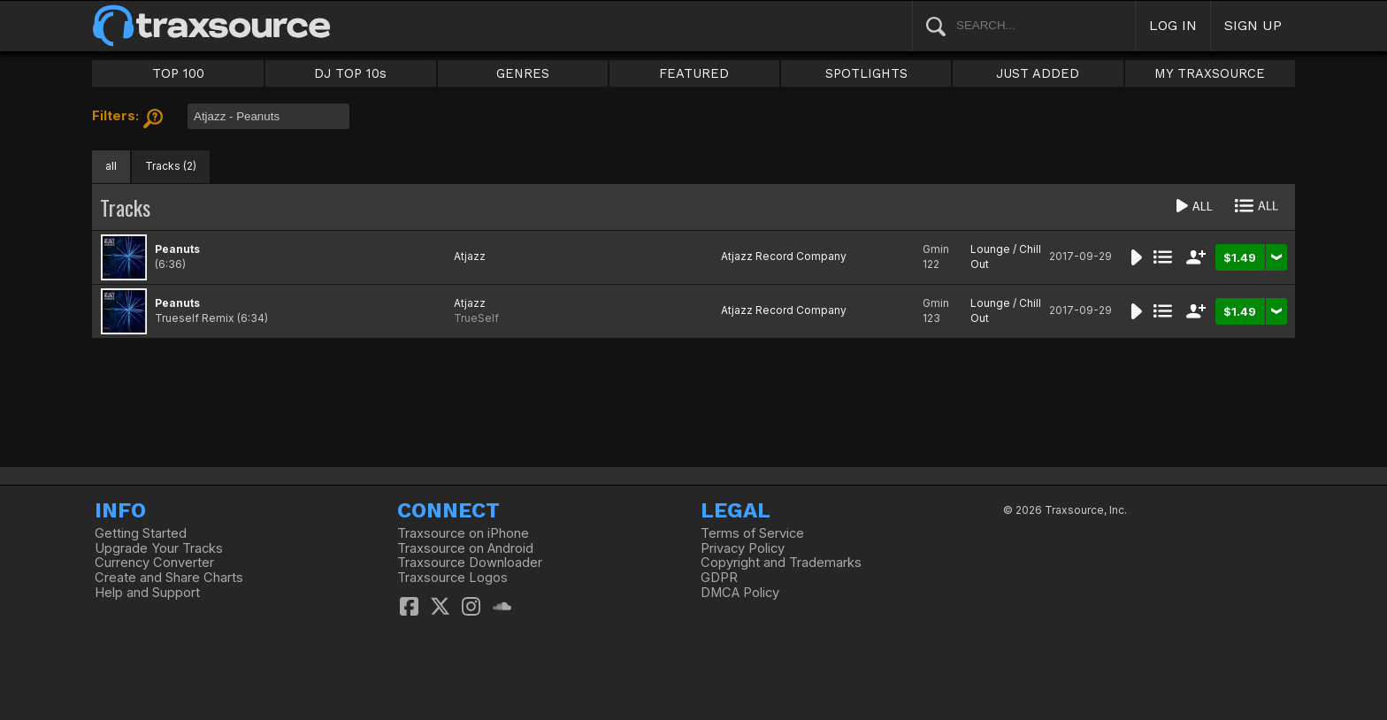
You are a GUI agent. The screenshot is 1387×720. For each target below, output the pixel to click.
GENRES (522, 73)
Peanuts (177, 249)
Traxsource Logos (452, 578)
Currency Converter (154, 563)
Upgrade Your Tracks (159, 548)
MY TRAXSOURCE (1209, 73)
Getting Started (141, 533)
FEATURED (694, 73)
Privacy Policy (743, 548)
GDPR (719, 578)
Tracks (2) (170, 165)
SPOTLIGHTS (866, 73)
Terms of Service (752, 533)
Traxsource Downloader (469, 563)
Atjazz (470, 256)
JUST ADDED (1037, 73)
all (111, 165)
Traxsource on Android (465, 548)
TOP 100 (178, 73)
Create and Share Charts (169, 578)
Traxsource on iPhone (463, 533)
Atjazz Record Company (784, 256)
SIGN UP (1253, 25)
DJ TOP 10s (350, 73)
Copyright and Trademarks (781, 563)
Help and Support (147, 593)
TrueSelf (476, 318)
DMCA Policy (740, 593)
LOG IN (1173, 25)
